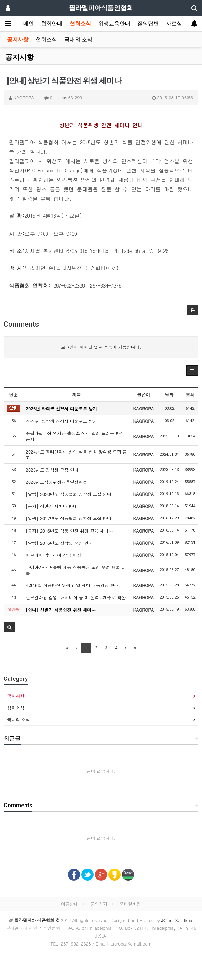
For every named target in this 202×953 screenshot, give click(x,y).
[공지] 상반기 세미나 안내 (51, 506)
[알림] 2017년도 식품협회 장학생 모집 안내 (68, 518)
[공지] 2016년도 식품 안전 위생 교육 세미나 (69, 531)
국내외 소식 (78, 39)
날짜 (169, 395)
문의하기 (98, 904)
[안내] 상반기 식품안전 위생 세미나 (61, 610)
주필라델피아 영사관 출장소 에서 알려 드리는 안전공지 (75, 436)
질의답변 (148, 23)
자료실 (174, 23)
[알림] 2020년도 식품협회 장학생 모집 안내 (68, 494)
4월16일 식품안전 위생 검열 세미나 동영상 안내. (73, 585)
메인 (28, 23)
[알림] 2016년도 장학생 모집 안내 (59, 543)
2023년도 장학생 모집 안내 (52, 470)
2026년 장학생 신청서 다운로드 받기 (61, 408)
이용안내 (69, 904)
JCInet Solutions (177, 920)
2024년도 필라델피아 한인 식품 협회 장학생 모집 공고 (76, 455)
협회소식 (80, 23)
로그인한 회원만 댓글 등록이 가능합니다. (101, 347)
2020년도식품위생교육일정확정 (56, 482)
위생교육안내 (114, 23)
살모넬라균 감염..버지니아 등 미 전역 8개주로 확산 (76, 597)
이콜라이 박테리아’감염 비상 (53, 555)
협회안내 (51, 23)
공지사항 (18, 39)
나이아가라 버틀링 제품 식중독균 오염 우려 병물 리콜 (76, 570)
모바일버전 (130, 904)
